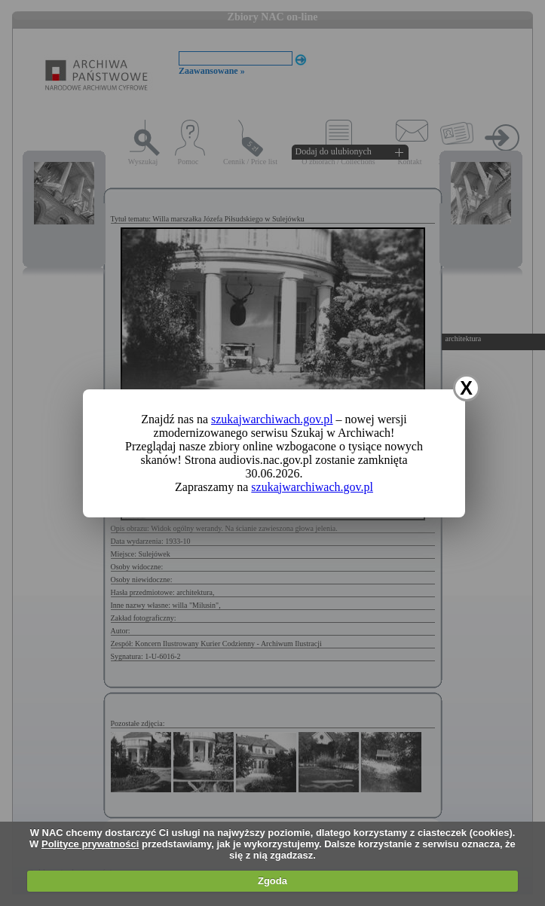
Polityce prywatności (90, 844)
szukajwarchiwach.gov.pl (272, 419)
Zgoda (272, 880)
